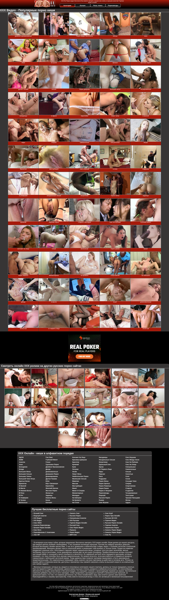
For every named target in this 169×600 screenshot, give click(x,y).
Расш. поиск (97, 5)
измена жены (51, 498)
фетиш (128, 500)
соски (128, 479)
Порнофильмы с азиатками (44, 532)
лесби (74, 471)
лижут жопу (76, 474)
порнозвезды (104, 493)
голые (48, 462)
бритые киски (24, 481)
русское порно (104, 498)
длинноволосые (52, 471)
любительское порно (80, 476)
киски (48, 500)
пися (101, 476)
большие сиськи (25, 474)
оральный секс (105, 464)
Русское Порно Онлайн (113, 523)
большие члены (25, 476)
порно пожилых (105, 486)
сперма (128, 483)
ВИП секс (73, 535)
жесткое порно (51, 490)
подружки (102, 479)
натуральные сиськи (107, 460)
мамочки (75, 481)
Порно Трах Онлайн (112, 516)
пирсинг (102, 474)
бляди (21, 469)
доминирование (52, 476)
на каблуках (77, 498)
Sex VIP (37, 535)
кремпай (75, 464)
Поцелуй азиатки (40, 516)
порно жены (104, 481)
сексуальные (131, 467)
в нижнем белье (25, 490)
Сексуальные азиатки (78, 518)
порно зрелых (104, 483)
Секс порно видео (76, 527)
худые (128, 502)
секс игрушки (131, 457)
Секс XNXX (38, 523)
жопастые (49, 493)
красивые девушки (79, 460)
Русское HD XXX (111, 518)
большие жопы (25, 471)
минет (74, 488)
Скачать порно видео (113, 530)
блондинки (23, 467)
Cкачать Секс (75, 513)
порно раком (104, 488)
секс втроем (103, 502)
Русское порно (75, 516)
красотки (75, 462)
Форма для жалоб (92, 594)
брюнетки (23, 483)
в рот (21, 495)
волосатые (23, 502)
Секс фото (37, 530)
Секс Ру (108, 535)
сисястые (129, 474)
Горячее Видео (110, 520)
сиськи (128, 471)
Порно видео (75, 532)
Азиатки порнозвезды (42, 525)
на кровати (76, 500)
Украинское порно (112, 527)
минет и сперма (78, 490)
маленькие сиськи (79, 479)
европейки (50, 486)
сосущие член (131, 481)
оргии (101, 467)
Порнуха (73, 530)
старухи (129, 488)
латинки (75, 469)
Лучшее (82, 5)
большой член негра (27, 479)
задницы (49, 495)
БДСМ (21, 457)
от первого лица (105, 469)
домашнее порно (52, 474)
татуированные (131, 493)
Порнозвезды (113, 5)
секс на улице (131, 464)
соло (127, 476)
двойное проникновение (55, 467)
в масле (22, 488)
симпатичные (131, 469)
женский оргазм (52, 488)
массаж (75, 483)
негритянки (103, 462)
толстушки (130, 495)
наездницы (103, 457)
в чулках (22, 500)
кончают (49, 502)
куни (74, 467)
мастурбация (77, 486)
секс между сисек (132, 460)
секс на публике (132, 462)
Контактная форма (76, 594)
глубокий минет (52, 460)
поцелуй (102, 495)
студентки (129, 490)
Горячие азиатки (111, 525)
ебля (47, 481)
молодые (75, 495)
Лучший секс (38, 513)
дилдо (48, 469)
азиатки (22, 462)
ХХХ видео (38, 518)
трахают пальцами (133, 498)
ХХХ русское (74, 520)
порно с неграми (105, 490)
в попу (21, 493)
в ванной (22, 486)
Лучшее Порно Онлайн (42, 527)
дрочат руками (51, 479)
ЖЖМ (21, 460)
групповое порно (52, 464)
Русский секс (75, 525)
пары (101, 471)
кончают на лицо (78, 457)
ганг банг (49, 457)
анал (21, 464)
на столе (75, 502)
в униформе (23, 498)
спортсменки (130, 486)
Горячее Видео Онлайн (78, 523)
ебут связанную (52, 483)
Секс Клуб (109, 513)
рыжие (101, 500)
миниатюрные (77, 493)
